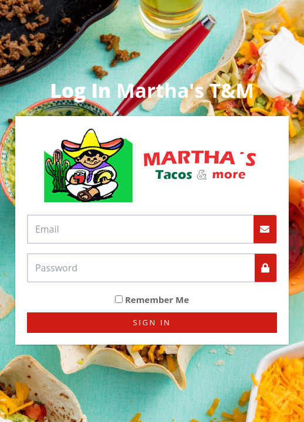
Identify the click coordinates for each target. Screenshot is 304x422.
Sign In (152, 322)
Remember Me (157, 299)
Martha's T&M (152, 90)
